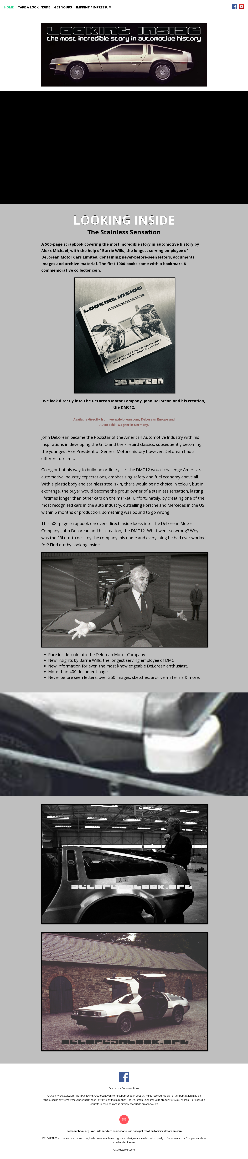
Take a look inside (34, 7)
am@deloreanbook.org (145, 1104)
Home (9, 7)
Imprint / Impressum (93, 7)
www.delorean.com (124, 419)
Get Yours (63, 7)
